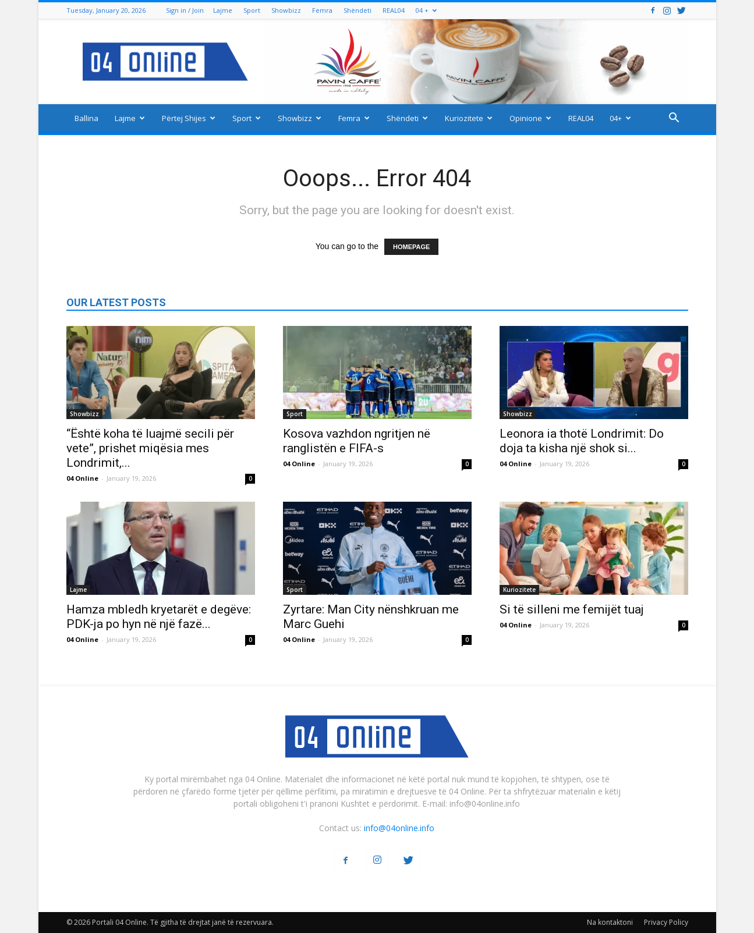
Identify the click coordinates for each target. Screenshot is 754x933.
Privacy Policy (666, 922)
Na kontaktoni (610, 922)
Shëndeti (357, 10)
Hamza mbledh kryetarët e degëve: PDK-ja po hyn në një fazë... (158, 616)
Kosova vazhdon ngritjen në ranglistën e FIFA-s (356, 441)
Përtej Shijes (188, 118)
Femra (322, 10)
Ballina (86, 118)
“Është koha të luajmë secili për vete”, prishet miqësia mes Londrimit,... (150, 448)
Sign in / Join (185, 10)
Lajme (222, 10)
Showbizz (286, 10)
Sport (251, 10)
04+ (620, 118)
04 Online (82, 478)
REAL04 (394, 10)
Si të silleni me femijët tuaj (572, 609)
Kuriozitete (469, 118)
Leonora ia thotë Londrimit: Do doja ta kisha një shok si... (582, 441)
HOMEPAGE (411, 246)
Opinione (530, 118)
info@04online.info (399, 827)
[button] (674, 119)
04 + (426, 10)
